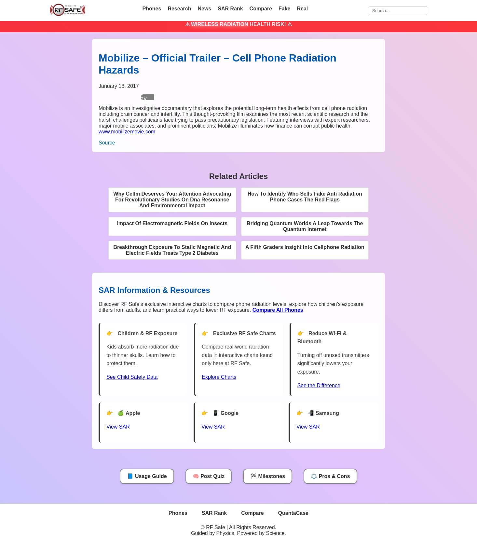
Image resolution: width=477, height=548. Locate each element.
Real (302, 8)
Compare (261, 8)
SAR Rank (230, 8)
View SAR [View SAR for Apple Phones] (118, 427)
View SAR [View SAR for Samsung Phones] (308, 427)
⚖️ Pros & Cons (330, 476)
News (204, 8)
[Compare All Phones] (277, 310)
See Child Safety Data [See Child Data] (131, 377)
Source (107, 142)
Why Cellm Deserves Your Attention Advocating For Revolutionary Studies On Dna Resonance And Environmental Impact (172, 199)
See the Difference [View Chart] (318, 385)
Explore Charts (219, 377)
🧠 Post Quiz (209, 476)
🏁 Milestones (267, 476)
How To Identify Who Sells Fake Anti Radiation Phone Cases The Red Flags (305, 196)
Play (140, 98)
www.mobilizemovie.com (127, 131)
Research (179, 8)
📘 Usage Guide (147, 476)
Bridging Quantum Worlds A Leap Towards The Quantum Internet (305, 226)
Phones (152, 8)
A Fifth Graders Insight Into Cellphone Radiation (304, 247)
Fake (284, 8)
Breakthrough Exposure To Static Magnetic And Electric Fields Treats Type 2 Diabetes (172, 250)
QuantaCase (293, 513)
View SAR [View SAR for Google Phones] (213, 427)
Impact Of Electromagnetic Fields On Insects (172, 223)
